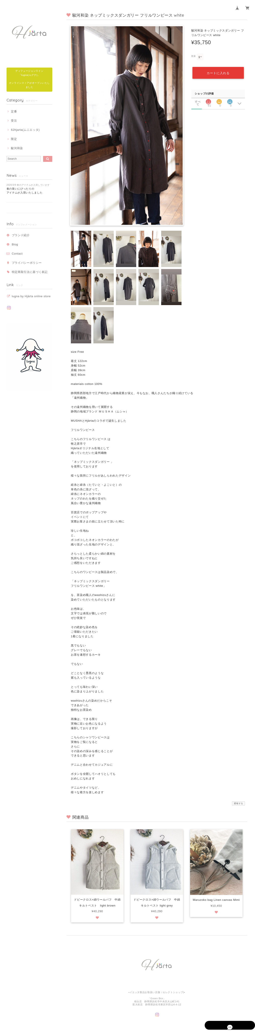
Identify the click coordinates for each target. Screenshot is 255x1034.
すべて (198, 101)
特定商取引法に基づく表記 (30, 272)
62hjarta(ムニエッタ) (25, 129)
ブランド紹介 (21, 235)
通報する (238, 803)
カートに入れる (218, 72)
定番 (14, 111)
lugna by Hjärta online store (31, 296)
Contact (17, 253)
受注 (14, 120)
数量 (193, 56)
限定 (14, 139)
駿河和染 (17, 148)
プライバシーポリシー (27, 262)
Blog (15, 244)
